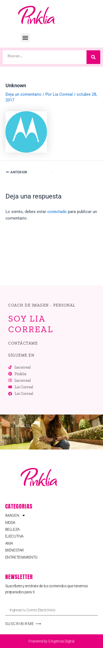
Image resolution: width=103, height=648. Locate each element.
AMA (9, 543)
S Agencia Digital (61, 641)
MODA (10, 522)
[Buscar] (93, 57)
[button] (25, 37)
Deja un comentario (23, 94)
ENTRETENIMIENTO (21, 557)
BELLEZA (12, 529)
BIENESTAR (14, 550)
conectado (57, 211)
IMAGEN (15, 515)
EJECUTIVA (14, 536)
